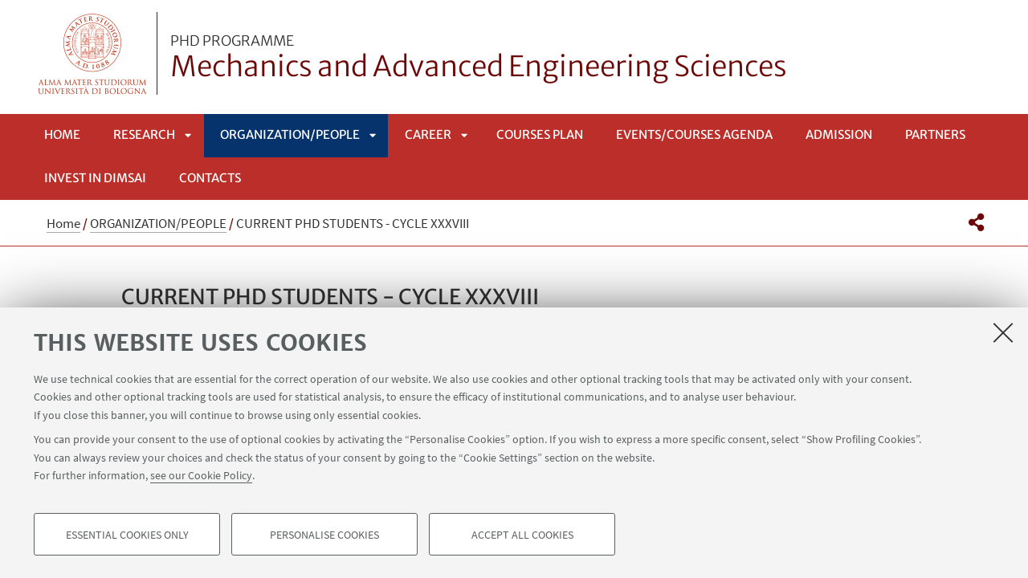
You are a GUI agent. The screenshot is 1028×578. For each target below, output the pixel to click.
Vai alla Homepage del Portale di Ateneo (92, 53)
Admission (839, 134)
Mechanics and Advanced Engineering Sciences (478, 58)
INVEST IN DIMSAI (95, 177)
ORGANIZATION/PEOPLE (290, 134)
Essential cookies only (127, 534)
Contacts (210, 177)
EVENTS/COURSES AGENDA (694, 134)
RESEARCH (144, 134)
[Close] (1003, 332)
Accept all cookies (522, 534)
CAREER (428, 134)
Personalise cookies (324, 534)
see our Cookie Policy (201, 475)
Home (62, 134)
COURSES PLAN (539, 134)
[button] (976, 222)
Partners (935, 134)
